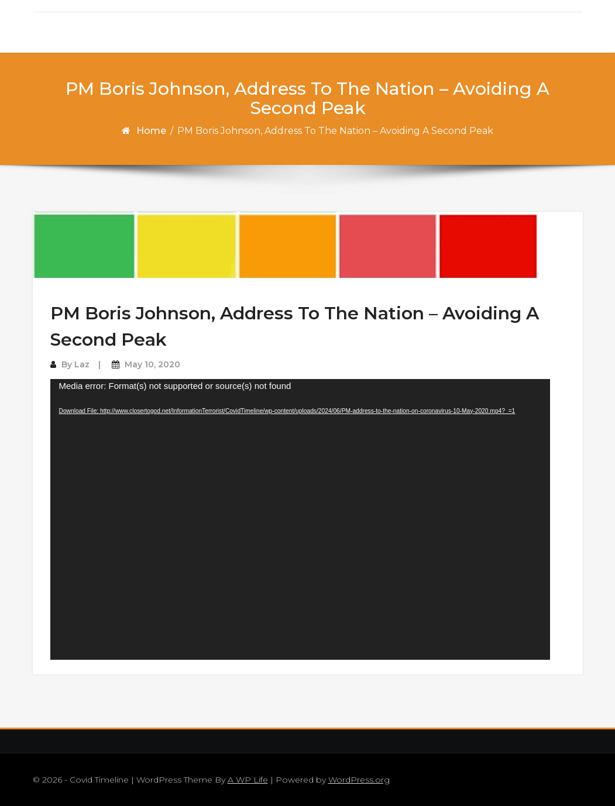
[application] (300, 519)
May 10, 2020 (152, 364)
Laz (82, 364)
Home (151, 130)
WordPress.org (359, 779)
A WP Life (248, 779)
